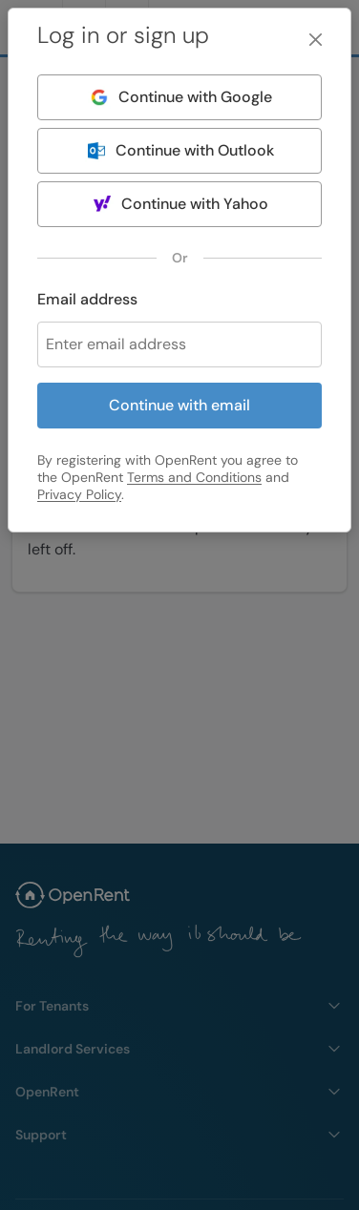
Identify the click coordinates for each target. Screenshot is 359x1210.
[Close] (315, 39)
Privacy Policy (79, 494)
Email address (87, 299)
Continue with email (179, 405)
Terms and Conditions (194, 477)
